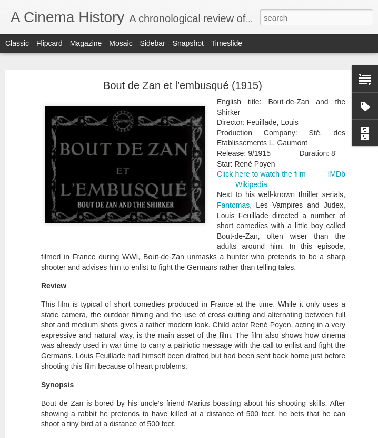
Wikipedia (251, 184)
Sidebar (152, 43)
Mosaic (120, 43)
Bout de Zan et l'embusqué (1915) (182, 85)
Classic (17, 43)
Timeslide (226, 43)
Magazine (86, 43)
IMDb (336, 174)
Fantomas (233, 205)
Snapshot (188, 43)
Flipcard (49, 43)
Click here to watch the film (261, 174)
